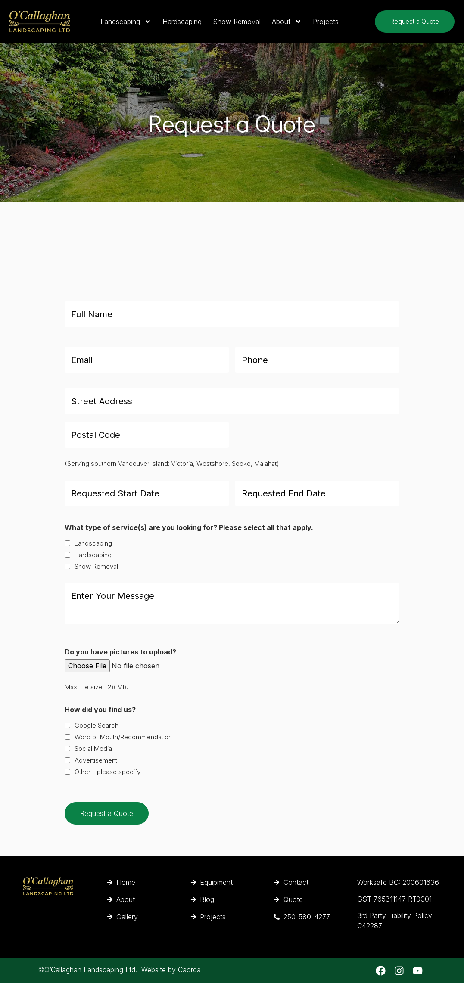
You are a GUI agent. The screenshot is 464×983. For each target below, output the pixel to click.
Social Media (93, 748)
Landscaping (125, 21)
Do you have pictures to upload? (120, 651)
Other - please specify (107, 772)
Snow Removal (237, 21)
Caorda (189, 969)
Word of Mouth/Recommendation (123, 737)
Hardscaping (182, 21)
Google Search (96, 725)
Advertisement (96, 760)
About (287, 21)
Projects (326, 21)
